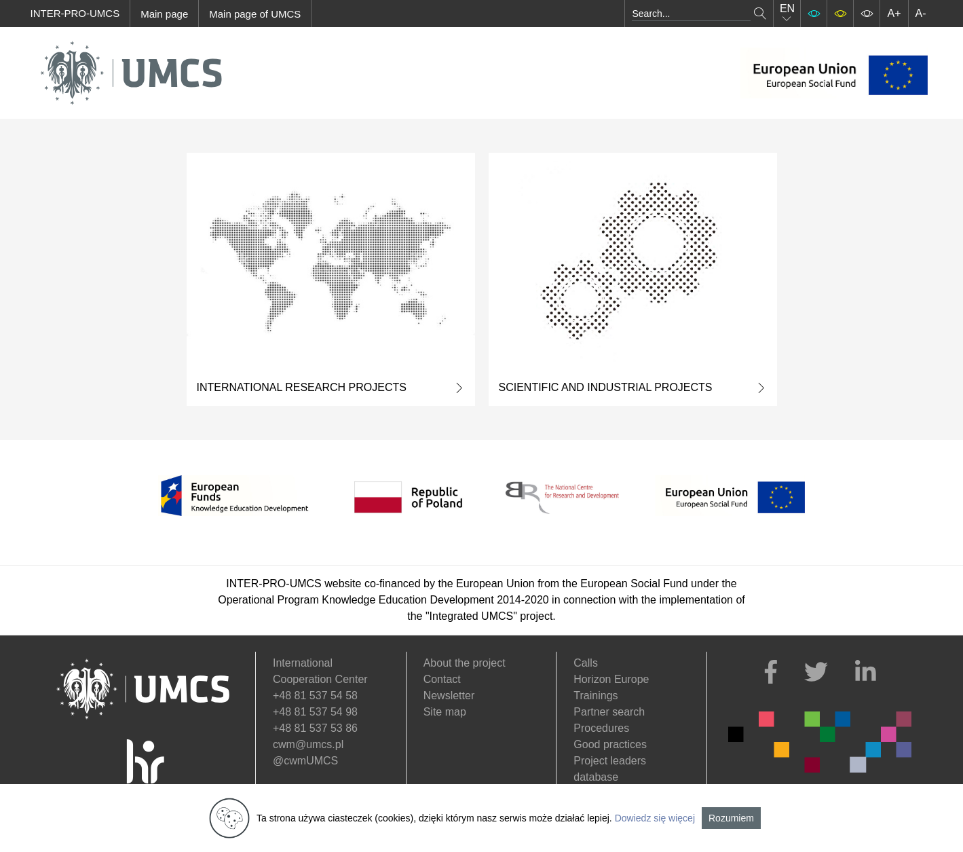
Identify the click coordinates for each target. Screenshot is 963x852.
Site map (444, 712)
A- (920, 13)
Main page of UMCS (255, 14)
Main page (164, 14)
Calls (585, 663)
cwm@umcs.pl (308, 744)
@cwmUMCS (305, 760)
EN (787, 13)
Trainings (595, 695)
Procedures (601, 728)
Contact (442, 679)
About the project (464, 663)
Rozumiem (731, 818)
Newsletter (449, 695)
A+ (894, 13)
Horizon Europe (611, 679)
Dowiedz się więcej (655, 818)
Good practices (610, 744)
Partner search (609, 712)
